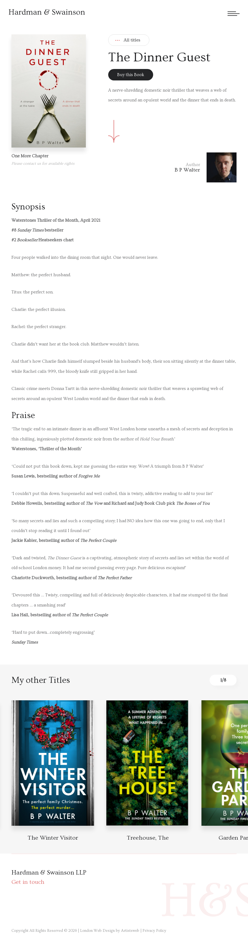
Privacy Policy (154, 931)
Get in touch (27, 882)
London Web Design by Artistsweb (109, 931)
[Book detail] (52, 763)
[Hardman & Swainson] (47, 12)
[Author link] (206, 167)
